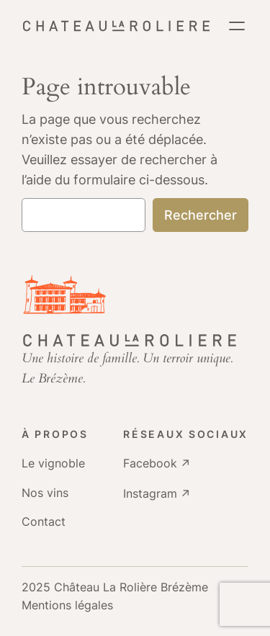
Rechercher (200, 215)
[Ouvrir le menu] (236, 25)
